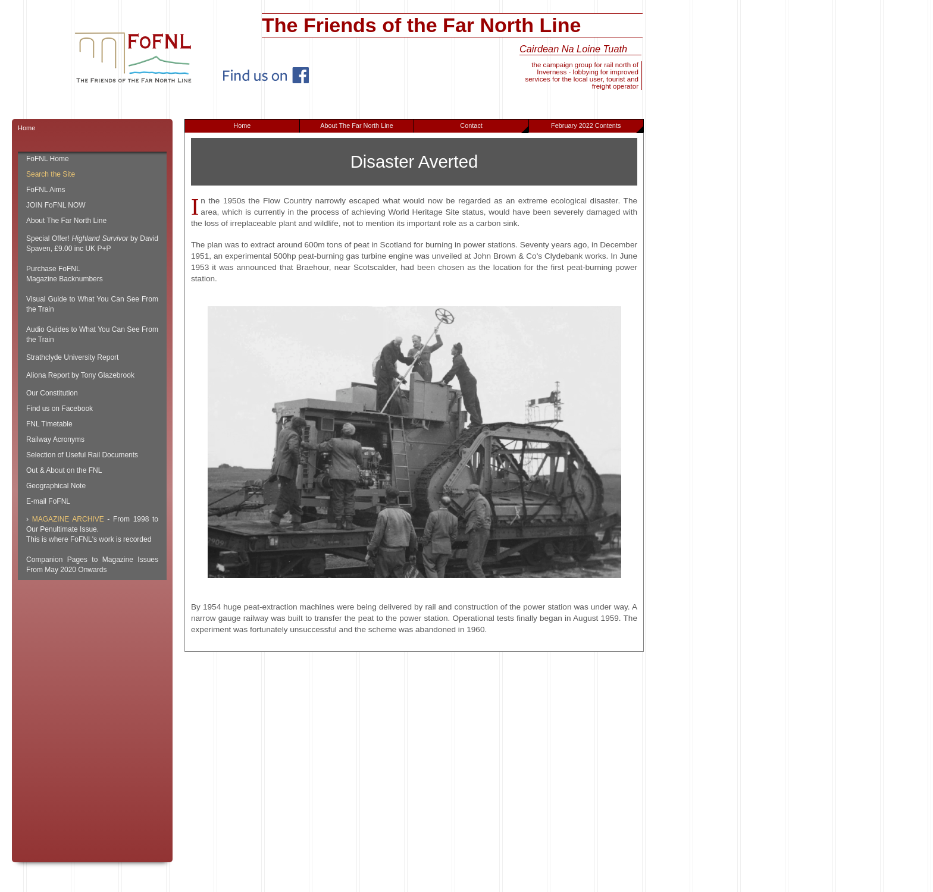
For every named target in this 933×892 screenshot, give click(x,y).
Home (242, 125)
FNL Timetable (49, 424)
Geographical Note (56, 486)
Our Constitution (52, 393)
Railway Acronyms (55, 439)
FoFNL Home (47, 159)
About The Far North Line (356, 125)
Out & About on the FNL (64, 470)
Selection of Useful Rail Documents (82, 455)
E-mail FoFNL (48, 501)
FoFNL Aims (45, 190)
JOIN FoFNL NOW (56, 205)
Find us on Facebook (59, 408)
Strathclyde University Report (72, 357)
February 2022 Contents (597, 127)
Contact (494, 127)
